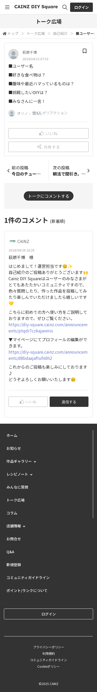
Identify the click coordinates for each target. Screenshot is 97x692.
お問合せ (13, 538)
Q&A (10, 551)
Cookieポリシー (48, 666)
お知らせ (13, 448)
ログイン (81, 7)
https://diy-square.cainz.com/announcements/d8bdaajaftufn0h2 (48, 355)
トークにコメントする (48, 196)
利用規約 (48, 653)
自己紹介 (60, 33)
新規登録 (13, 564)
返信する (69, 401)
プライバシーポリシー (48, 647)
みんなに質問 (17, 487)
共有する (48, 147)
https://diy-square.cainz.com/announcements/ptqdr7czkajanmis (48, 327)
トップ (13, 33)
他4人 (37, 112)
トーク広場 (36, 33)
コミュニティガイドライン (28, 577)
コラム (11, 512)
